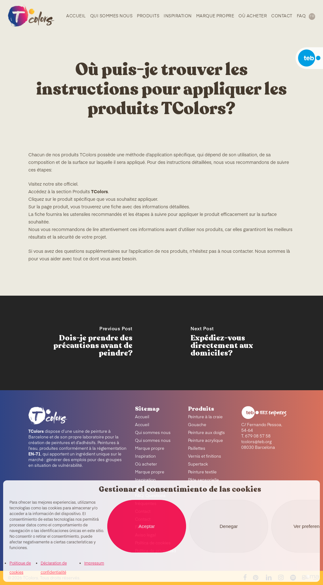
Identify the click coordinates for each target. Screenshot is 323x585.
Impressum (94, 563)
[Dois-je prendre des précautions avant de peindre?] (81, 343)
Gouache (197, 425)
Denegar (229, 526)
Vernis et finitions (204, 457)
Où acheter (146, 464)
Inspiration (145, 457)
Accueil (142, 417)
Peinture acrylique (205, 441)
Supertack (198, 464)
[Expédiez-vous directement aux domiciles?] (242, 343)
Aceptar (146, 526)
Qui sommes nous (153, 433)
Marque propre (149, 449)
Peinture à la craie (205, 417)
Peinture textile (202, 472)
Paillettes (196, 449)
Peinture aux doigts (206, 433)
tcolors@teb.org (256, 442)
